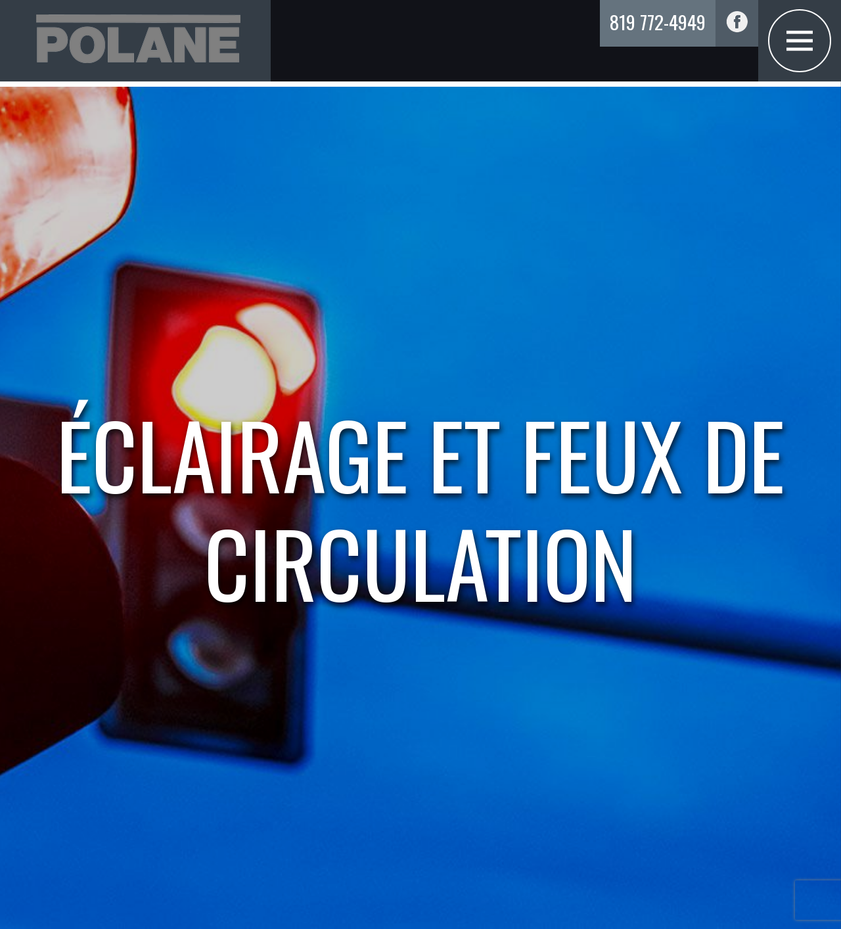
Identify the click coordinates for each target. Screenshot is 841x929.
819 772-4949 (658, 21)
